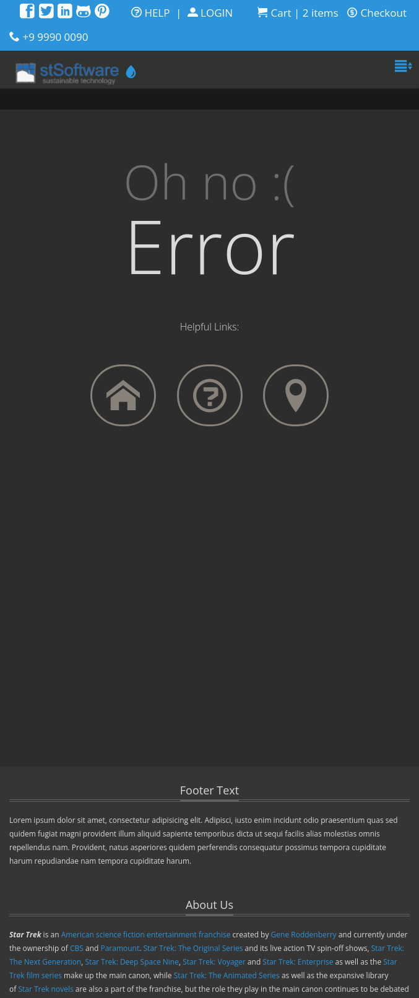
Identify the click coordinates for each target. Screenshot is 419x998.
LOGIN (210, 13)
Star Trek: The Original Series (193, 948)
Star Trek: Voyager (214, 962)
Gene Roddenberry (304, 934)
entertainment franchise (189, 934)
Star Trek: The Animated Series (227, 975)
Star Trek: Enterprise (297, 962)
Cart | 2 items (298, 13)
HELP (150, 13)
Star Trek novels (45, 989)
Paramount (119, 948)
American (77, 934)
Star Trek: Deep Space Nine (132, 962)
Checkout (377, 13)
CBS (77, 948)
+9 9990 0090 (55, 37)
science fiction (120, 934)
